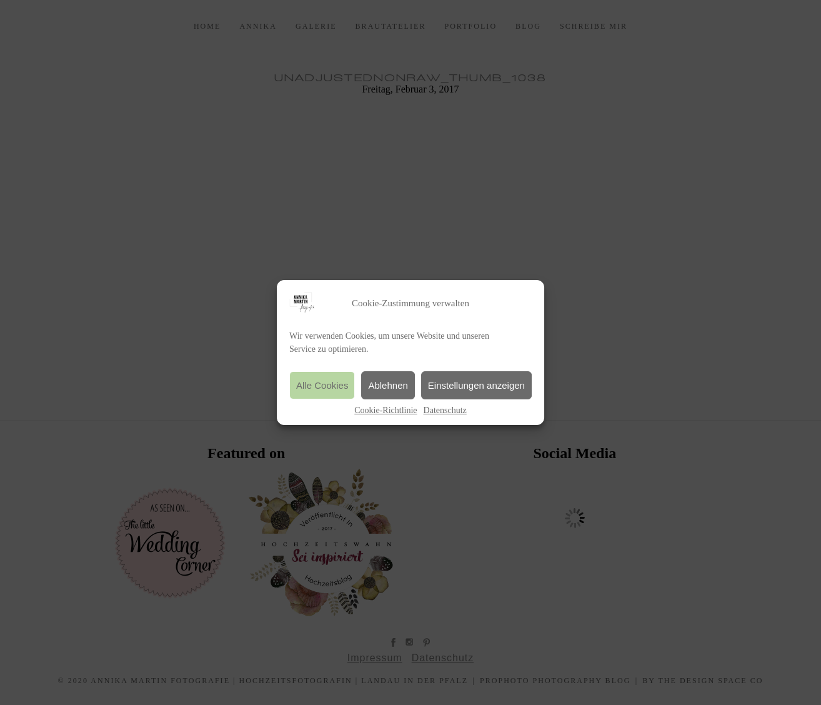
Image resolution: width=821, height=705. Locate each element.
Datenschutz (445, 410)
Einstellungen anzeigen (476, 385)
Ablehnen (387, 385)
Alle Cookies (322, 385)
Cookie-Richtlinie (385, 410)
